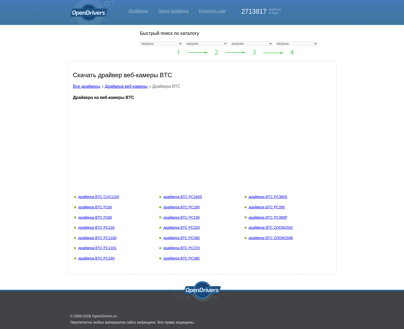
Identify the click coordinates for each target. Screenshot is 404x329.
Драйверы (138, 11)
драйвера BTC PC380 (181, 258)
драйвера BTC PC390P (268, 217)
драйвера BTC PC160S (182, 197)
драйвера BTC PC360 (181, 238)
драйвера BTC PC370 (181, 248)
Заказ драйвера (173, 11)
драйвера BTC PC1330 (97, 238)
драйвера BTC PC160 (96, 258)
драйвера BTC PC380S (268, 197)
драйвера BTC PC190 (181, 217)
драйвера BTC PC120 (96, 227)
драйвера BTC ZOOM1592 (271, 227)
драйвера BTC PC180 (181, 207)
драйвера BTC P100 (95, 207)
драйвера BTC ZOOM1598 (271, 238)
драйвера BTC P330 (95, 217)
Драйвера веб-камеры (126, 86)
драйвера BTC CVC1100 (98, 197)
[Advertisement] (202, 142)
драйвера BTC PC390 (267, 207)
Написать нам (212, 11)
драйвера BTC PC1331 (97, 248)
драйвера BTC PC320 (181, 227)
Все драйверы (86, 86)
